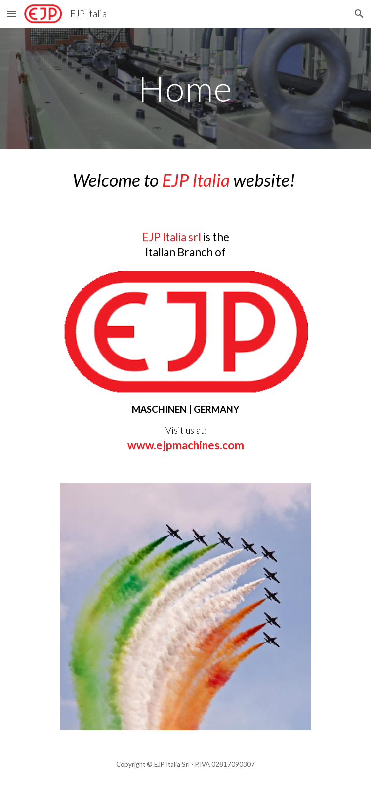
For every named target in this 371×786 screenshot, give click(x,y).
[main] (185, 88)
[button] (12, 13)
